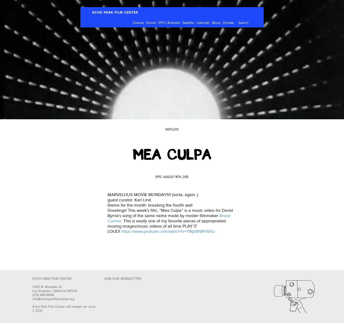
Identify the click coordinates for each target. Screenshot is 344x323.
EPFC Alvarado (169, 23)
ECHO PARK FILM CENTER (115, 12)
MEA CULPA (172, 155)
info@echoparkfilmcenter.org (53, 299)
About (216, 23)
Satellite (188, 23)
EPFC (159, 177)
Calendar (202, 23)
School (151, 23)
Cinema (138, 23)
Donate (228, 23)
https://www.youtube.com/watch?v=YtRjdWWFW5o (168, 231)
